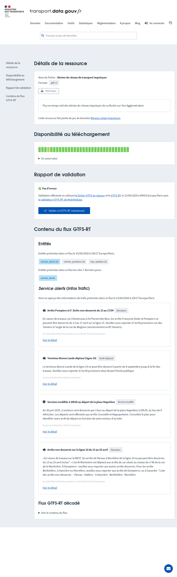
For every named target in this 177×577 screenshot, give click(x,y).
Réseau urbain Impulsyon (105, 118)
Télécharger (49, 90)
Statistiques (86, 23)
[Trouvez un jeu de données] (88, 35)
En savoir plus (49, 158)
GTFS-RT (116, 195)
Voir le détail (50, 340)
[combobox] (88, 35)
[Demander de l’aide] (168, 568)
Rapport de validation (18, 87)
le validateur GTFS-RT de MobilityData (60, 199)
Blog (137, 23)
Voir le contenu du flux (54, 512)
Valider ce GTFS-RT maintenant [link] (64, 210)
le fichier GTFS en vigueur (90, 195)
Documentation (54, 23)
